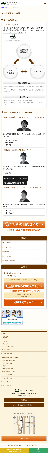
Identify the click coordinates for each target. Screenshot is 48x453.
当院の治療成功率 (8, 368)
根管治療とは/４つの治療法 (10, 357)
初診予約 (24, 400)
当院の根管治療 (7, 353)
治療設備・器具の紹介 (9, 360)
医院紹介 (5, 337)
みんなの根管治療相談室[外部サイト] (24, 405)
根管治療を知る (7, 378)
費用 (4, 366)
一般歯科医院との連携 (9, 371)
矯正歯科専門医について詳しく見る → (15, 178)
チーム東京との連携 (9, 260)
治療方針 (6, 251)
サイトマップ (7, 385)
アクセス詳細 (7, 256)
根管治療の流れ (7, 363)
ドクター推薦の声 (8, 374)
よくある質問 (7, 382)
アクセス (5, 344)
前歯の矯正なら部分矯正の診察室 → (15, 183)
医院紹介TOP (7, 242)
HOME (5, 333)
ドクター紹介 (7, 247)
